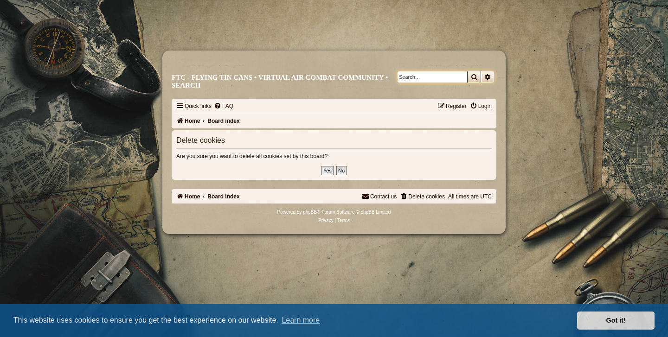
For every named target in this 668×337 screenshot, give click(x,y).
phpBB (310, 212)
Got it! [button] (616, 320)
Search (186, 85)
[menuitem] (223, 106)
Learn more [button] (301, 320)
